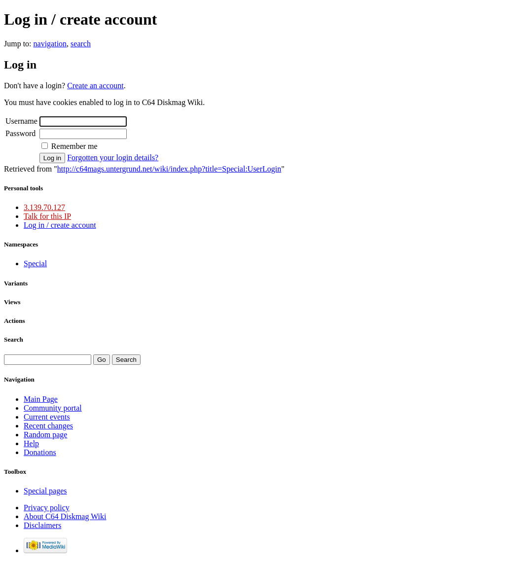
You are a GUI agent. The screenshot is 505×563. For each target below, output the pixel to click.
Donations (40, 452)
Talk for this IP (47, 216)
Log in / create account (60, 225)
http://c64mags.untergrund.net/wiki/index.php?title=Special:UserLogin (169, 169)
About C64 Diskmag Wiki (65, 516)
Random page (45, 434)
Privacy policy (47, 507)
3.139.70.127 (44, 207)
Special (35, 263)
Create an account (95, 85)
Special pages (45, 491)
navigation (50, 43)
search (81, 43)
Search (13, 339)
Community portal (53, 408)
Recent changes (48, 426)
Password (20, 133)
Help (31, 443)
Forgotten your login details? (112, 157)
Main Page (41, 399)
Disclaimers (42, 525)
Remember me (74, 146)
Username (21, 121)
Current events (47, 417)
